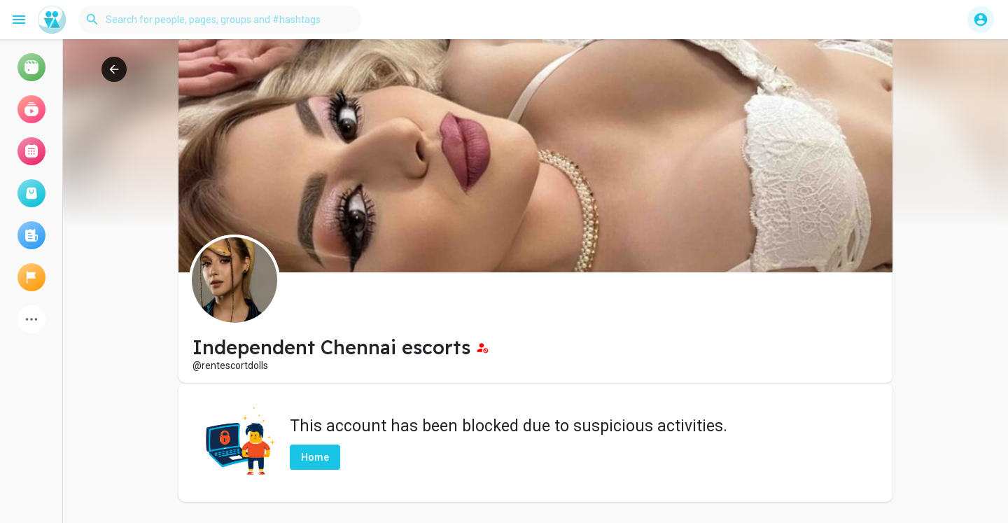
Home (315, 457)
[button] (219, 20)
